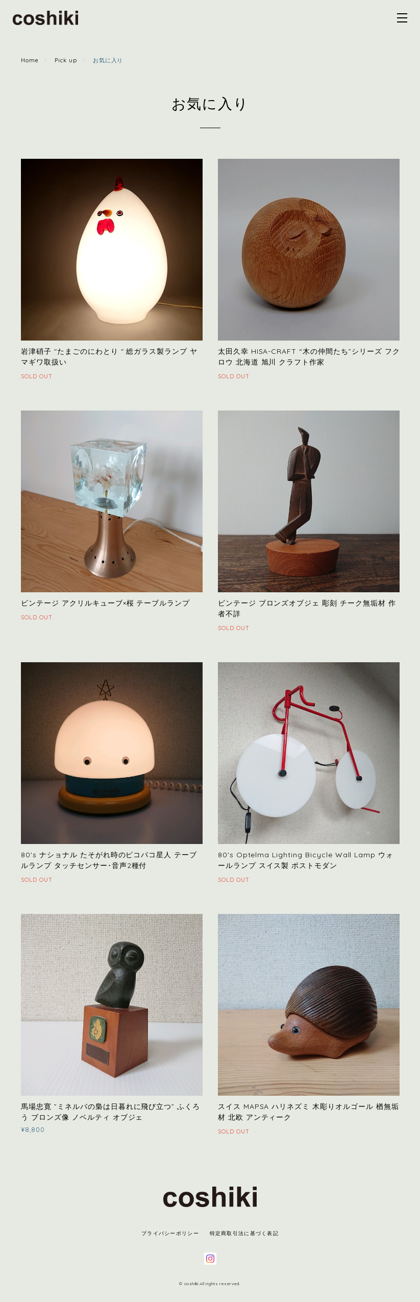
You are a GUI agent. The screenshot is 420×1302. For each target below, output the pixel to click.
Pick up (66, 60)
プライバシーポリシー (170, 1233)
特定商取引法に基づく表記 (244, 1233)
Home (30, 60)
